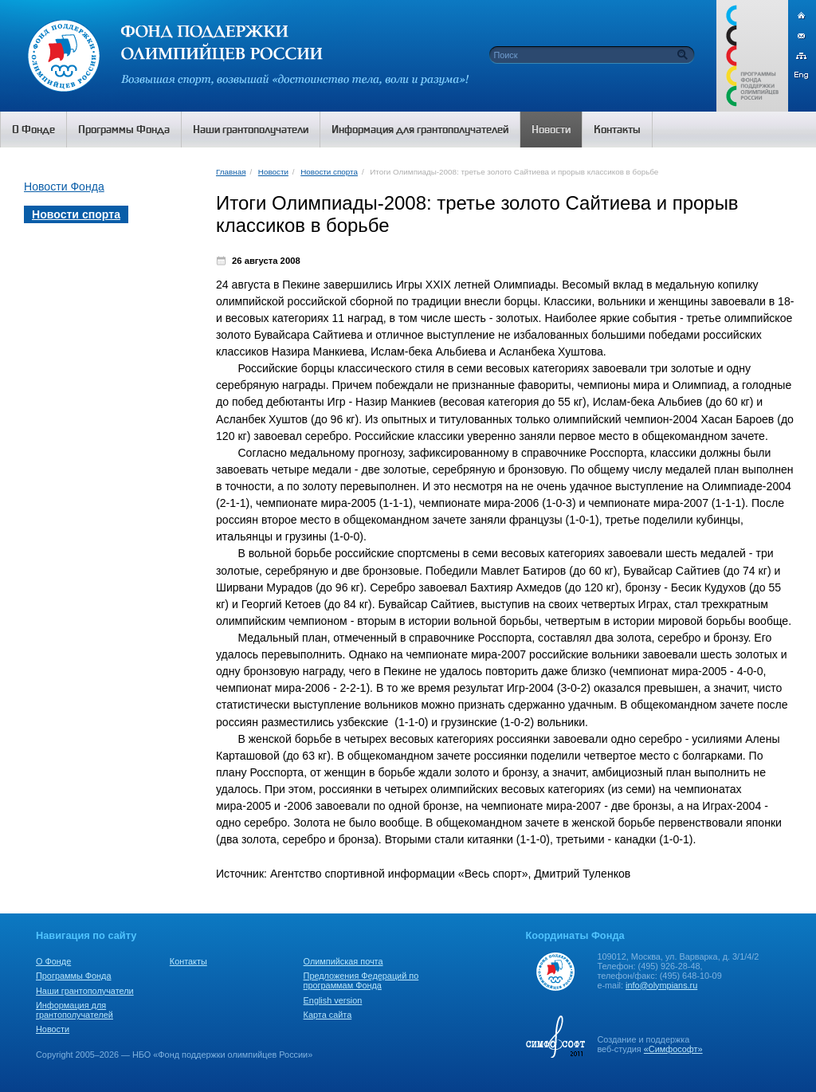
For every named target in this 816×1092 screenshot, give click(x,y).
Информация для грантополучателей (74, 1009)
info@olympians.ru (661, 985)
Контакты (188, 961)
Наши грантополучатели (85, 991)
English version (333, 1000)
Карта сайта (328, 1014)
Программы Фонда (73, 975)
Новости (273, 171)
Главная (230, 171)
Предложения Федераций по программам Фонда (361, 980)
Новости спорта (329, 171)
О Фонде (53, 961)
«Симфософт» (673, 1049)
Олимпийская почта (343, 961)
